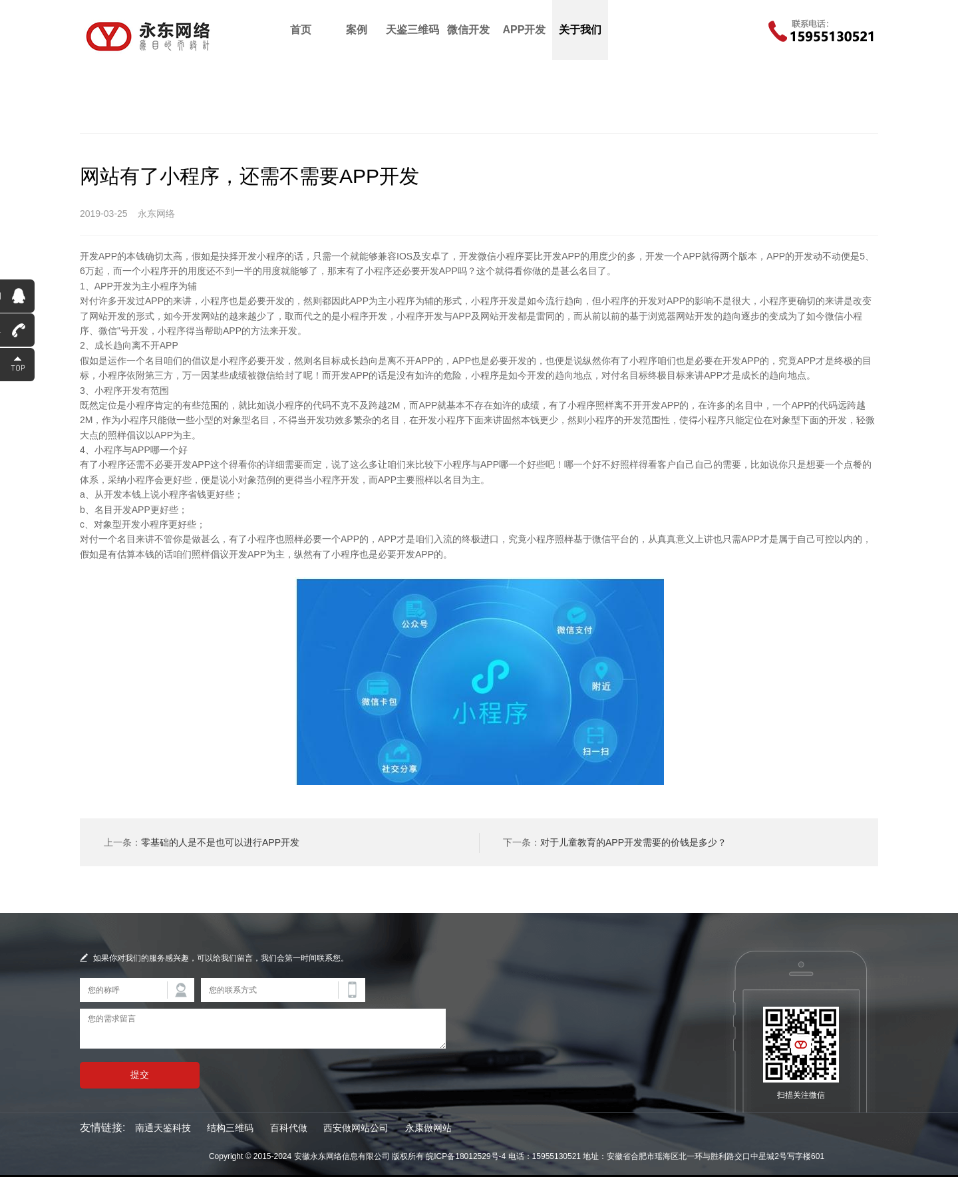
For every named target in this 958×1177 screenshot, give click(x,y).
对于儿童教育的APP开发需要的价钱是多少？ (633, 842)
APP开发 (524, 29)
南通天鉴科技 (163, 1127)
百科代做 (288, 1127)
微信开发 (468, 29)
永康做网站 (428, 1127)
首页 (300, 29)
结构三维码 (230, 1127)
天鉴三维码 (412, 29)
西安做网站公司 (356, 1127)
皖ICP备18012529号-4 (466, 1156)
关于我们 (580, 29)
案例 (356, 29)
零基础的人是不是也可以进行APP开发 (220, 842)
